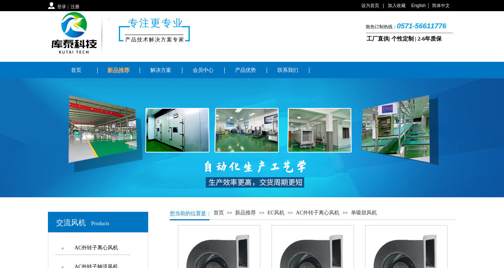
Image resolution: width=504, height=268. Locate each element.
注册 (75, 6)
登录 (61, 6)
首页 (76, 70)
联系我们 (287, 70)
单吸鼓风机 (364, 213)
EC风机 (275, 213)
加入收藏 (397, 5)
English (418, 5)
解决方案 (160, 70)
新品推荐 (118, 70)
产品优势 (245, 70)
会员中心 (203, 70)
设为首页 (370, 5)
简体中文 (441, 5)
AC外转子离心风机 (317, 213)
